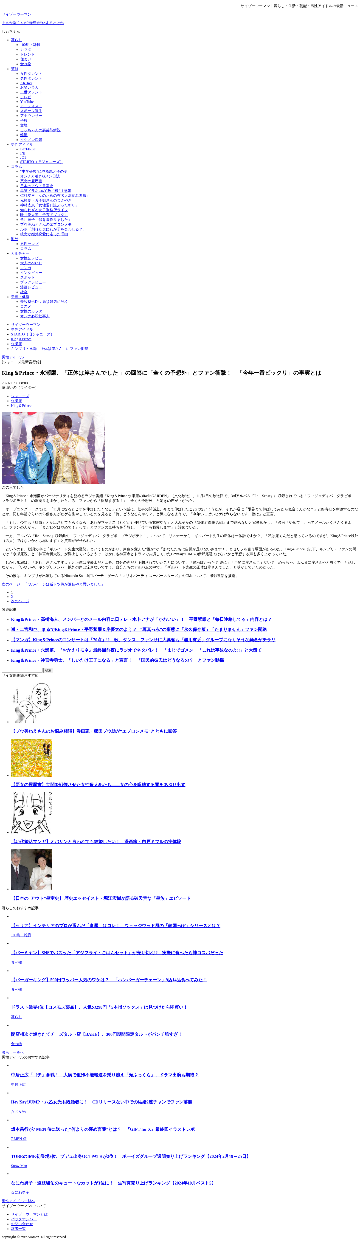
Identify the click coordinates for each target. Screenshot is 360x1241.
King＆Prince (21, 406)
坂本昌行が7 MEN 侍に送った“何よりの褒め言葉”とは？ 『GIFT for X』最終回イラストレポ (103, 1129)
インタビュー (31, 273)
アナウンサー (31, 116)
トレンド (27, 54)
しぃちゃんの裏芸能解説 (40, 130)
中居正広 (18, 1084)
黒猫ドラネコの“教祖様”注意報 (45, 191)
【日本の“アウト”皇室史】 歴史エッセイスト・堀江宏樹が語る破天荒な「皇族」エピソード (101, 898)
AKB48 (26, 83)
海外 (14, 239)
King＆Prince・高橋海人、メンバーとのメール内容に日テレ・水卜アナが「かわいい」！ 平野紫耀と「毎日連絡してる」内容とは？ (141, 619)
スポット (27, 277)
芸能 (14, 69)
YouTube (27, 102)
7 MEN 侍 (19, 1139)
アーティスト (31, 106)
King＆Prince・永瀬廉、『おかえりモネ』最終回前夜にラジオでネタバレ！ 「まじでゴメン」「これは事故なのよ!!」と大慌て (136, 650)
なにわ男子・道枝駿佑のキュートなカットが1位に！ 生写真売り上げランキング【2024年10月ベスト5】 (113, 1183)
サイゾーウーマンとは (29, 1214)
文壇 (24, 125)
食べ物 (25, 64)
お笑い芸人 (29, 87)
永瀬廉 (16, 401)
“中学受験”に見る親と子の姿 (44, 171)
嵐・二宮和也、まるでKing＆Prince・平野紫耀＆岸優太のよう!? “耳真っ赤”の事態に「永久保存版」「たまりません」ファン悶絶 (139, 629)
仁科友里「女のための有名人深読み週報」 (55, 195)
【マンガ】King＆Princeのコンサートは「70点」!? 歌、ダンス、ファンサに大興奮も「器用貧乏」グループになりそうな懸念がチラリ (143, 639)
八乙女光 (18, 1112)
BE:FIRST (28, 149)
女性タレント (31, 74)
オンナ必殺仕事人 (35, 316)
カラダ (25, 49)
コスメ (25, 306)
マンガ (25, 268)
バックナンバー (24, 1219)
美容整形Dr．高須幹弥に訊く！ (46, 302)
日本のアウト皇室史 (36, 186)
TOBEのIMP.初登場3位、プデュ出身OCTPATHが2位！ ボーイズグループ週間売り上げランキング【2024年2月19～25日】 (131, 1156)
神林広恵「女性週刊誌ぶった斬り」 (49, 205)
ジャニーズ (20, 396)
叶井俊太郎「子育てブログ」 (44, 215)
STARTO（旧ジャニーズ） (41, 162)
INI (22, 153)
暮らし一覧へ (13, 1052)
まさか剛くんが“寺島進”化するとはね (33, 23)
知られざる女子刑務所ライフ (44, 210)
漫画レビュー (31, 287)
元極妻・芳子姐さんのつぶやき (46, 200)
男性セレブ (29, 244)
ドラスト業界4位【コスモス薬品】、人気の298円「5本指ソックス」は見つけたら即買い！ (99, 1007)
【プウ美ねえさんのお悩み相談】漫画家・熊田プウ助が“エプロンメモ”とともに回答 (94, 731)
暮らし (16, 40)
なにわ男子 (20, 1192)
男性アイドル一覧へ (18, 1201)
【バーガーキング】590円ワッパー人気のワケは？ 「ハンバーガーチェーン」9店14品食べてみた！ (109, 979)
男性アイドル (22, 144)
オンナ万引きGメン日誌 (40, 176)
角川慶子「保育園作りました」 (46, 220)
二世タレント (31, 92)
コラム (16, 167)
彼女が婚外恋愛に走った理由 (44, 234)
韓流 (24, 135)
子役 (24, 120)
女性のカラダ (31, 311)
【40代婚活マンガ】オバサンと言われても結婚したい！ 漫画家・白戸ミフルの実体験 (96, 841)
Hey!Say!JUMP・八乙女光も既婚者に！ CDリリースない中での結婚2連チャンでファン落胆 (101, 1102)
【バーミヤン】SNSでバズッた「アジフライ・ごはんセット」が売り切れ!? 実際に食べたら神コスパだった (117, 952)
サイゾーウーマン (16, 14)
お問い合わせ (22, 1224)
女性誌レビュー (33, 258)
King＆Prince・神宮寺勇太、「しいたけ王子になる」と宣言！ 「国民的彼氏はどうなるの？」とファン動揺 (117, 660)
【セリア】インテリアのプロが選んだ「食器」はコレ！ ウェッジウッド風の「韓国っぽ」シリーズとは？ (115, 925)
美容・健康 (20, 297)
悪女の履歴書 (31, 181)
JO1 (23, 157)
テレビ (25, 97)
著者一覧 (18, 1229)
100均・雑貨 (30, 45)
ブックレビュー (33, 282)
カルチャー (20, 253)
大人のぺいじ (31, 263)
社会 (24, 292)
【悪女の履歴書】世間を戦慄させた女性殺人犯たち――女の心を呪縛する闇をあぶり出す (98, 784)
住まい (25, 59)
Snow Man (19, 1166)
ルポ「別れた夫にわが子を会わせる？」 (53, 229)
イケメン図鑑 (31, 140)
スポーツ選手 (31, 111)
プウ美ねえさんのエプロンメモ (46, 224)
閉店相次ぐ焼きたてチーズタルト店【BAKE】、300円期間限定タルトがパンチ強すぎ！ (96, 1034)
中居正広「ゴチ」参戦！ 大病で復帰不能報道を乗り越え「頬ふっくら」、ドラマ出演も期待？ (105, 1074)
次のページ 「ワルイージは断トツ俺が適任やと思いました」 (53, 584)
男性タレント (31, 78)
